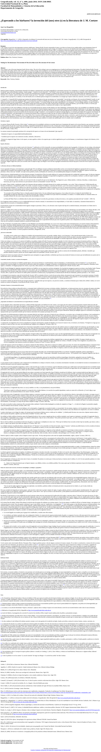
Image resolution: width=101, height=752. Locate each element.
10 (62, 503)
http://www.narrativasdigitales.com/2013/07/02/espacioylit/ (85, 710)
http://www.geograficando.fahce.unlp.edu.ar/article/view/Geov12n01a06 (19, 40)
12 (37, 544)
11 (59, 537)
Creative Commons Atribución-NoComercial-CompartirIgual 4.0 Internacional (50, 750)
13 (63, 584)
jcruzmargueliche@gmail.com (8, 32)
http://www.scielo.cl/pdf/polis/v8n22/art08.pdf (25, 714)
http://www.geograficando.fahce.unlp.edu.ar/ (39, 610)
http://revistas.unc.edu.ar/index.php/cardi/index (25, 702)
